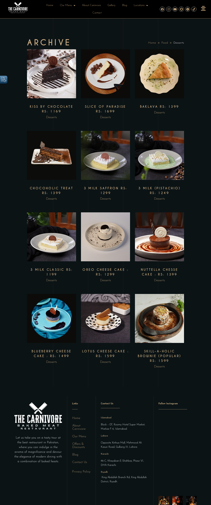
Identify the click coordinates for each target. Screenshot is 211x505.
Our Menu (67, 5)
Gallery (111, 5)
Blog (124, 5)
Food (164, 42)
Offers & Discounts (78, 445)
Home (49, 5)
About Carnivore (91, 5)
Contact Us (79, 462)
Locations (141, 5)
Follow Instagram (168, 403)
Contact (97, 12)
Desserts (51, 117)
